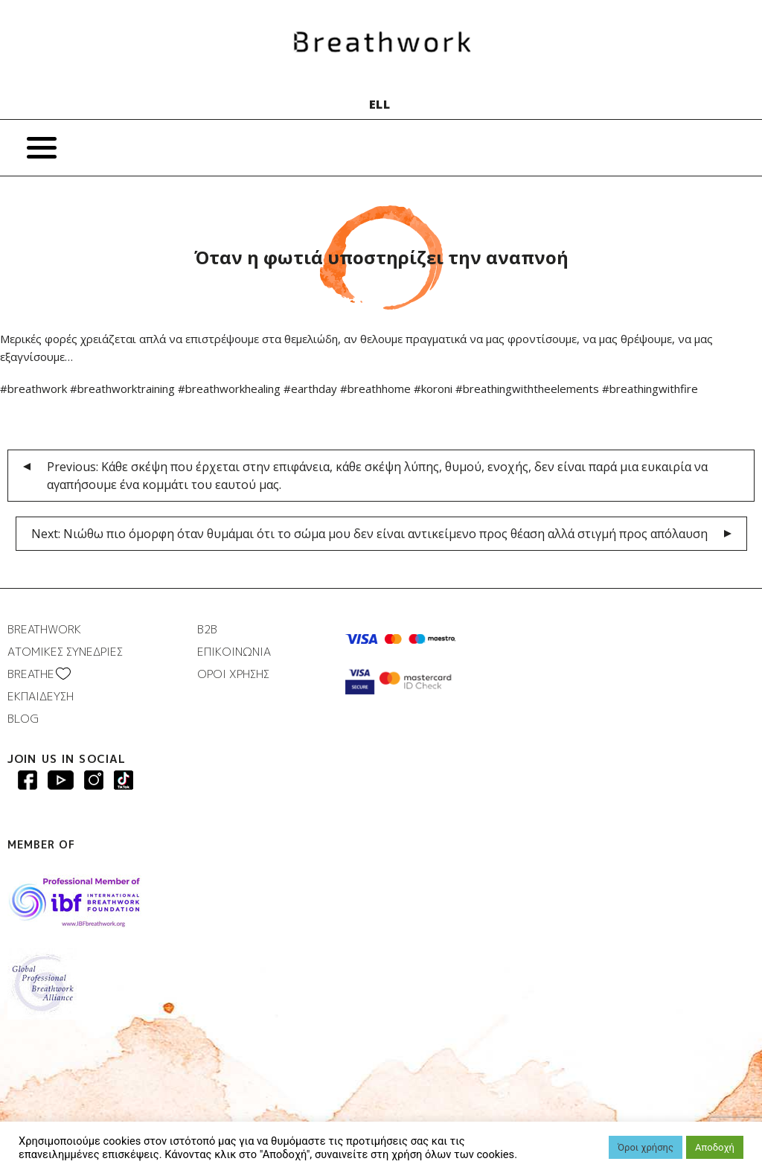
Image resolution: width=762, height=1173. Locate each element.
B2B (207, 629)
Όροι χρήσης (645, 1147)
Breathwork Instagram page (93, 780)
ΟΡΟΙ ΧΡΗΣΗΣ (233, 674)
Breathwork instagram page (123, 780)
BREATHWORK (44, 629)
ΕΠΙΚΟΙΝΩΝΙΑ (234, 651)
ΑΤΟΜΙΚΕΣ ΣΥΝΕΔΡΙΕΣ (65, 651)
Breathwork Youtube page (61, 780)
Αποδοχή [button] (714, 1147)
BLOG (23, 718)
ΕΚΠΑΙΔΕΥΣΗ (40, 696)
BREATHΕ (30, 674)
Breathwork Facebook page (27, 780)
